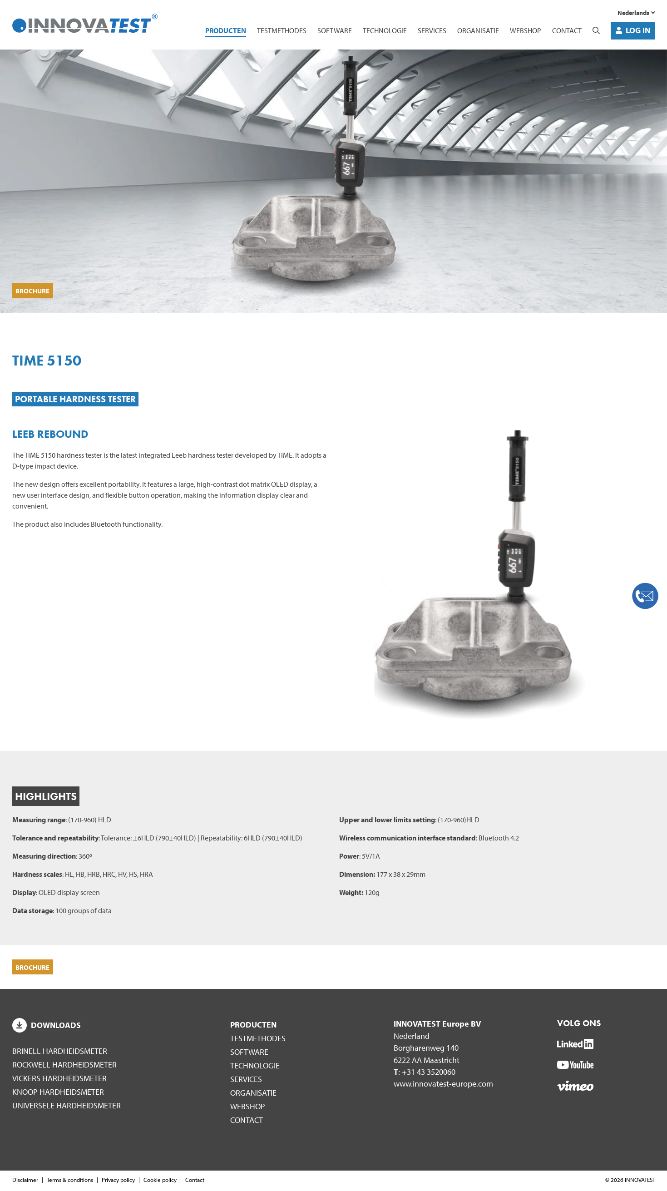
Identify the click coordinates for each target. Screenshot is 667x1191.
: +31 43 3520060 (424, 1073)
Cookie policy (160, 1181)
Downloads (46, 1027)
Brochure (34, 289)
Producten (225, 30)
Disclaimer (25, 1181)
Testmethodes (281, 30)
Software (334, 30)
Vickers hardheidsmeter (59, 1079)
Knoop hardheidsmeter (58, 1093)
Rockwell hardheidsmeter (64, 1066)
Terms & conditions (70, 1181)
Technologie (385, 30)
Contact (567, 30)
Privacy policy (118, 1181)
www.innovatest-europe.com (443, 1085)
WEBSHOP (525, 30)
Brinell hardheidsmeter (59, 1053)
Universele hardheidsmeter (66, 1107)
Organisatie (478, 30)
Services (432, 30)
